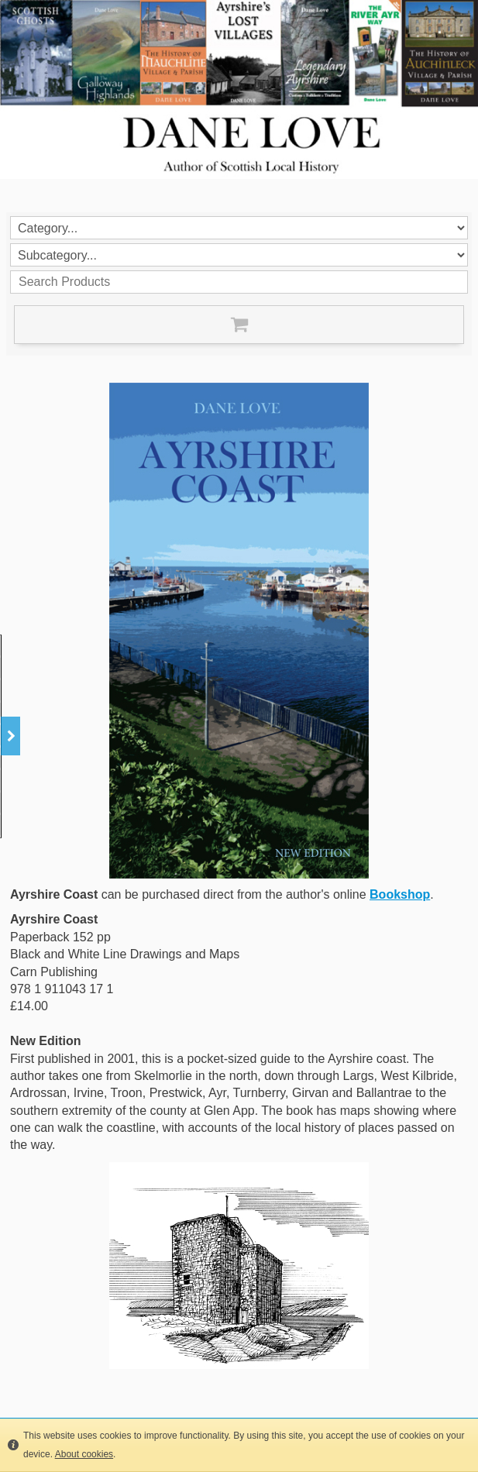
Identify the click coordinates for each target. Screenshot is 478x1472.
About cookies (84, 1454)
